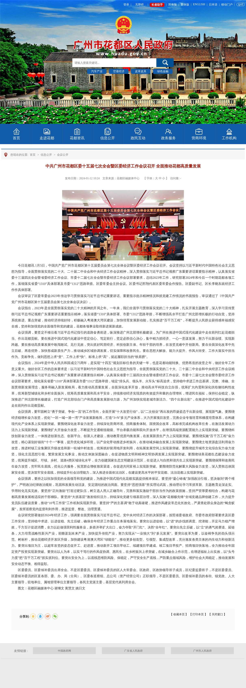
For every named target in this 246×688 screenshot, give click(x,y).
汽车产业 (96, 71)
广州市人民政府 (202, 650)
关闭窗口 (217, 614)
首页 (33, 154)
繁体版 (185, 4)
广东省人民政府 (133, 650)
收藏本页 (179, 614)
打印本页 (198, 614)
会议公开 (62, 154)
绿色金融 (162, 71)
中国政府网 (64, 650)
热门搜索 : (79, 71)
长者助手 (157, 4)
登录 (126, 4)
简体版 (172, 4)
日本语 (213, 4)
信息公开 (46, 154)
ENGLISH (199, 4)
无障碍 (139, 4)
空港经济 (118, 71)
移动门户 (227, 4)
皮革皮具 (140, 71)
